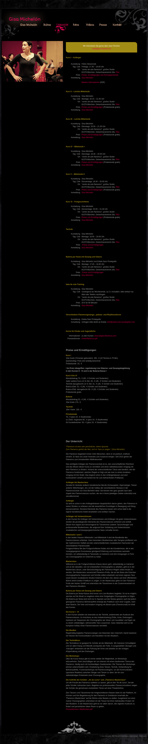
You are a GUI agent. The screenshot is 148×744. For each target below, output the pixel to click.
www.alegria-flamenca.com (105, 336)
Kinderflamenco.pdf (89, 338)
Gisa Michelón (87, 78)
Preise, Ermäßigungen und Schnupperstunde (99, 75)
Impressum (143, 736)
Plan (117, 72)
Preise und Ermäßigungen (92, 107)
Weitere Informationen (90, 82)
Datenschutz (133, 736)
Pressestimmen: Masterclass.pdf (79, 709)
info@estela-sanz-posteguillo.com (121, 322)
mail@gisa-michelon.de (101, 49)
